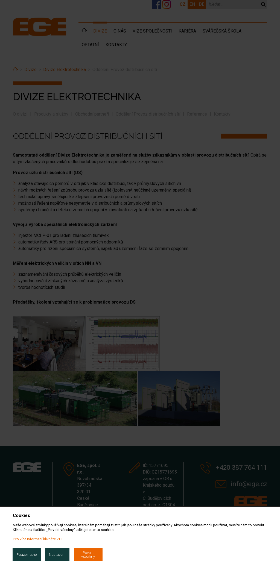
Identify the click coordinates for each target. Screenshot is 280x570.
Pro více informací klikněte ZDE (38, 539)
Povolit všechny (88, 554)
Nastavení (57, 554)
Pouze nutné (26, 554)
